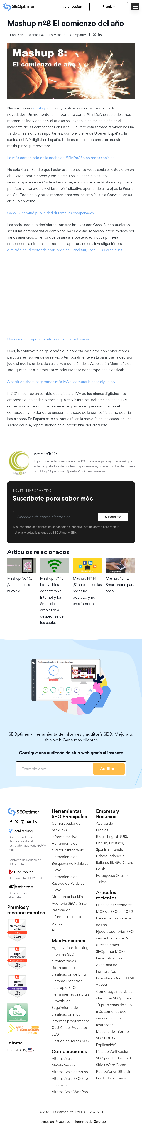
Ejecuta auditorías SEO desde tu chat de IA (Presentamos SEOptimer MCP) (115, 941)
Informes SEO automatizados (64, 957)
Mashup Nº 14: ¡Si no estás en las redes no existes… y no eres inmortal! (87, 591)
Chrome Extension (67, 981)
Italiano (102, 862)
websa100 (36, 35)
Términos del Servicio (90, 1121)
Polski (101, 869)
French (116, 849)
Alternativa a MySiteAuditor (64, 1062)
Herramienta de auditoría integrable (68, 846)
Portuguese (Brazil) (112, 875)
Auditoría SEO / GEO (69, 903)
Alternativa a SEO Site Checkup (70, 1082)
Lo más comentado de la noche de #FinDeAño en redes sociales (60, 157)
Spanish (102, 849)
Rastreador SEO (65, 910)
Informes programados (70, 1020)
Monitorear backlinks (69, 896)
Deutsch (116, 843)
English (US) (117, 836)
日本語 (115, 862)
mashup (40, 108)
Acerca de (104, 823)
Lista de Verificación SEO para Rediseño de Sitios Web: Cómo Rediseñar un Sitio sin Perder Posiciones (114, 1065)
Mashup (59, 35)
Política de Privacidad (54, 1121)
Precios (102, 830)
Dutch (127, 862)
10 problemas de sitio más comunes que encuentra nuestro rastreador (114, 1014)
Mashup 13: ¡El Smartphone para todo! (120, 584)
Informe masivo (64, 836)
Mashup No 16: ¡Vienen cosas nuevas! (19, 584)
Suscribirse (113, 517)
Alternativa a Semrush (70, 1071)
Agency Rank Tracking (70, 947)
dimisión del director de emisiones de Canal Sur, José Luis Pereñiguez (64, 249)
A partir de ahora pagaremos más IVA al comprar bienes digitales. (61, 381)
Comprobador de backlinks (66, 826)
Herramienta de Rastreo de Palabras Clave (68, 883)
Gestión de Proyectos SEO (70, 1031)
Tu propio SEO (64, 987)
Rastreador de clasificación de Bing (69, 971)
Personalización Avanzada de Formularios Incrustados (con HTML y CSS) (115, 971)
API (54, 930)
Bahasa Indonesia (110, 856)
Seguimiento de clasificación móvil (67, 1011)
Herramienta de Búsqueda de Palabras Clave (70, 863)
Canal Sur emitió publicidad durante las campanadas (50, 212)
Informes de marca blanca (67, 920)
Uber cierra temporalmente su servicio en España (48, 339)
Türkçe (101, 881)
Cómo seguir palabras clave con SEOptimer (114, 995)
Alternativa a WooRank (71, 1091)
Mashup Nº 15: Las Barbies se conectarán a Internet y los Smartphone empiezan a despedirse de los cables (52, 600)
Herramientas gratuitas (70, 994)
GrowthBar (61, 1000)
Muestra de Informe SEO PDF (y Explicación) (112, 1038)
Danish (101, 843)
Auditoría (109, 769)
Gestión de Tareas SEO (70, 1040)
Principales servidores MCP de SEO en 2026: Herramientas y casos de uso (115, 914)
